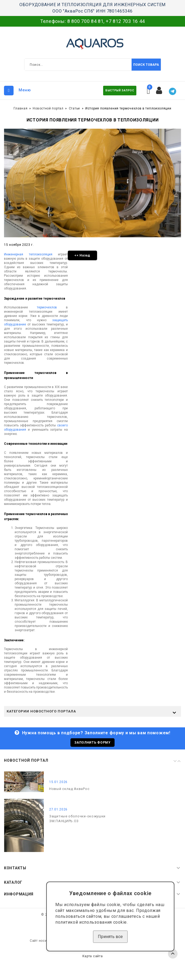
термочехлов (47, 307)
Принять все (110, 936)
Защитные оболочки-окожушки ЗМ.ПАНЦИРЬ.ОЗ (77, 818)
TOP (173, 953)
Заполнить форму (92, 742)
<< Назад (82, 255)
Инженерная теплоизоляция (28, 254)
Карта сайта (92, 956)
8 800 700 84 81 (85, 21)
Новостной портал (48, 108)
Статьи (74, 108)
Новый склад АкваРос (69, 789)
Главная (20, 108)
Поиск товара (146, 65)
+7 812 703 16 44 (125, 21)
